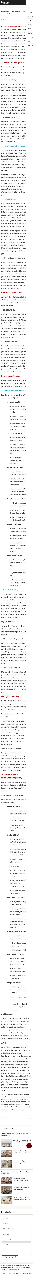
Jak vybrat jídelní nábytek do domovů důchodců (21, 1188)
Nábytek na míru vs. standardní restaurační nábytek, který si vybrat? (15, 1172)
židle (9, 38)
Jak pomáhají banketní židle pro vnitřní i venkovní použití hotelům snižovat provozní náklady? (22, 1152)
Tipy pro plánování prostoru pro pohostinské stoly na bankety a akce (15, 1134)
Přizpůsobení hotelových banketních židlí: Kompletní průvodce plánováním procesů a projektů (22, 1179)
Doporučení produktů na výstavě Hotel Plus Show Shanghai (22, 1141)
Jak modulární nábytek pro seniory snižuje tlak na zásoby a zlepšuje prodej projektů (21, 1162)
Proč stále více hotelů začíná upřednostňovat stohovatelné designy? (21, 1198)
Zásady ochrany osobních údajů (10, 1269)
